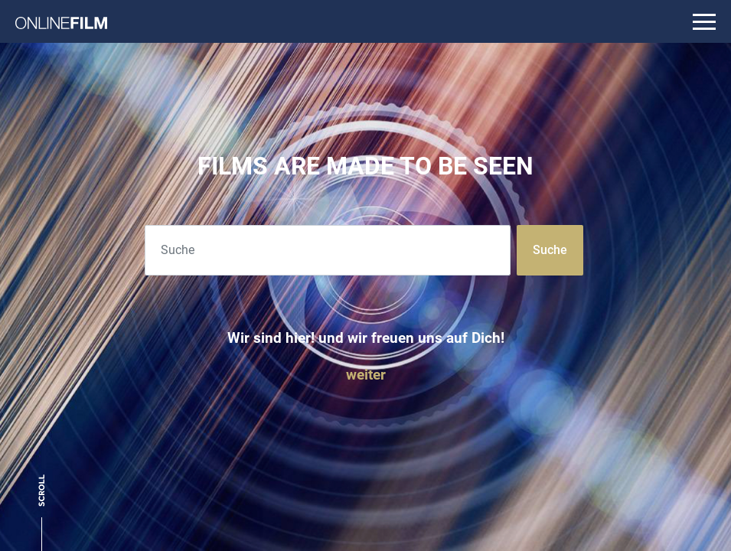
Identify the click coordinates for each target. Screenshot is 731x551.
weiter (366, 374)
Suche (550, 250)
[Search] (328, 250)
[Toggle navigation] (704, 21)
